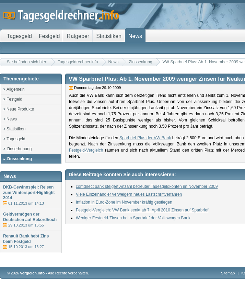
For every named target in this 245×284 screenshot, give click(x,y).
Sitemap (228, 273)
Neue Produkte (20, 109)
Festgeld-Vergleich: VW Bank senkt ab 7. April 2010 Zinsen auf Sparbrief (142, 210)
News (113, 62)
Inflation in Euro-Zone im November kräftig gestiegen (124, 202)
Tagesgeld (16, 139)
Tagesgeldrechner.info (78, 62)
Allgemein (16, 89)
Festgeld (14, 99)
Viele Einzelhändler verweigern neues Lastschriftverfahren (129, 194)
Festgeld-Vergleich (86, 150)
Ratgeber (78, 36)
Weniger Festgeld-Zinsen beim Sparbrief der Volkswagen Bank (133, 218)
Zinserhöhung (19, 148)
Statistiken (16, 129)
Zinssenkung (140, 62)
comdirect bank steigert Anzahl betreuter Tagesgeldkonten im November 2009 (147, 186)
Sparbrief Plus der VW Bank (145, 137)
